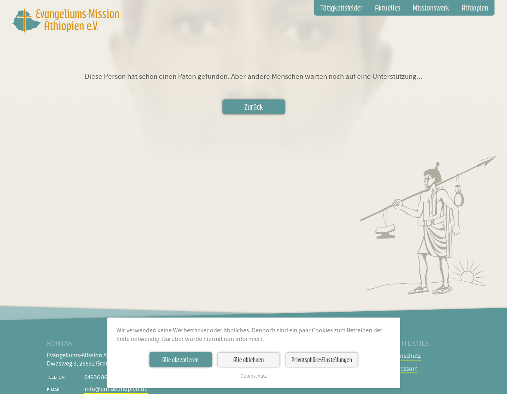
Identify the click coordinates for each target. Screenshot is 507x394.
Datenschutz (253, 376)
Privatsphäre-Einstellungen (322, 359)
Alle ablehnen (248, 359)
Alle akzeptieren (180, 359)
